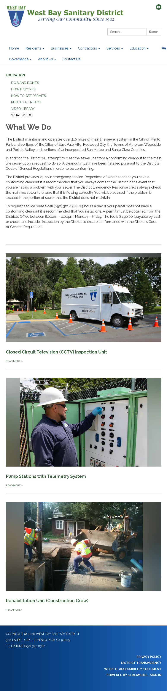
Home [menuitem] (14, 48)
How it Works (23, 89)
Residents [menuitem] (33, 48)
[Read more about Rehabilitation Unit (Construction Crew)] (83, 552)
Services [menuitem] (113, 48)
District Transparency (141, 663)
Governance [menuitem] (19, 59)
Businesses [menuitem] (59, 48)
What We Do (22, 115)
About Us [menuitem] (45, 59)
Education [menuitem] (137, 48)
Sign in (155, 675)
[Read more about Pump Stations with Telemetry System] (83, 428)
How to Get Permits (28, 96)
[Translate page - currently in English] (164, 48)
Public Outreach (26, 102)
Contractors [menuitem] (87, 48)
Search (154, 32)
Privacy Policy (149, 657)
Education (15, 75)
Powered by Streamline (127, 675)
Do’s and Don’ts (25, 83)
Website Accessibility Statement (132, 669)
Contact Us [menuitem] (71, 59)
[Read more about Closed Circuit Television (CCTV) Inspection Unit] (83, 304)
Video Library (23, 109)
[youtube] (158, 8)
